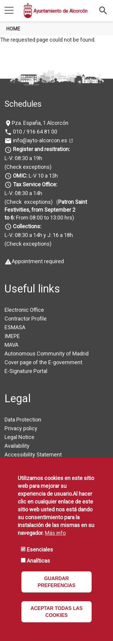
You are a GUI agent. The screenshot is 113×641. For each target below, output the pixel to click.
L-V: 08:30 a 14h (23, 193)
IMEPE (12, 336)
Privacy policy (21, 428)
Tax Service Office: (35, 184)
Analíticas (38, 560)
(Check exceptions (27, 167)
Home (13, 29)
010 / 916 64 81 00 (34, 131)
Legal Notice (19, 437)
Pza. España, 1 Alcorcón (40, 123)
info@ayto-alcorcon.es (39, 140)
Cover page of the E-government (43, 362)
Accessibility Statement (33, 454)
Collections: (27, 226)
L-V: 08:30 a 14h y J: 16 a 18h (39, 235)
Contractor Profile (26, 318)
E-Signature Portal (26, 371)
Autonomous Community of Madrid (47, 353)
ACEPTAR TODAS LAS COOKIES (56, 612)
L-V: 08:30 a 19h (23, 158)
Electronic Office (24, 310)
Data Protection (23, 419)
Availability (17, 446)
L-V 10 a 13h (35, 175)
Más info (55, 533)
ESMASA (15, 327)
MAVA (11, 345)
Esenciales (40, 549)
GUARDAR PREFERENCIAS (56, 582)
